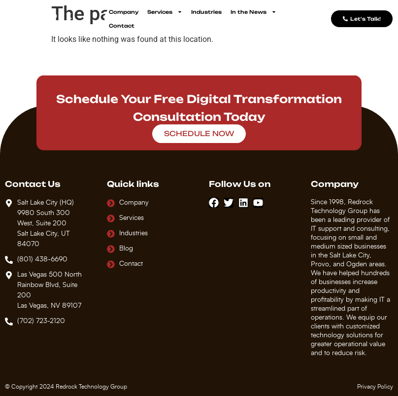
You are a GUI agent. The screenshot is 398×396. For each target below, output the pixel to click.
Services (164, 12)
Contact (121, 26)
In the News (253, 12)
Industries (206, 12)
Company (123, 12)
